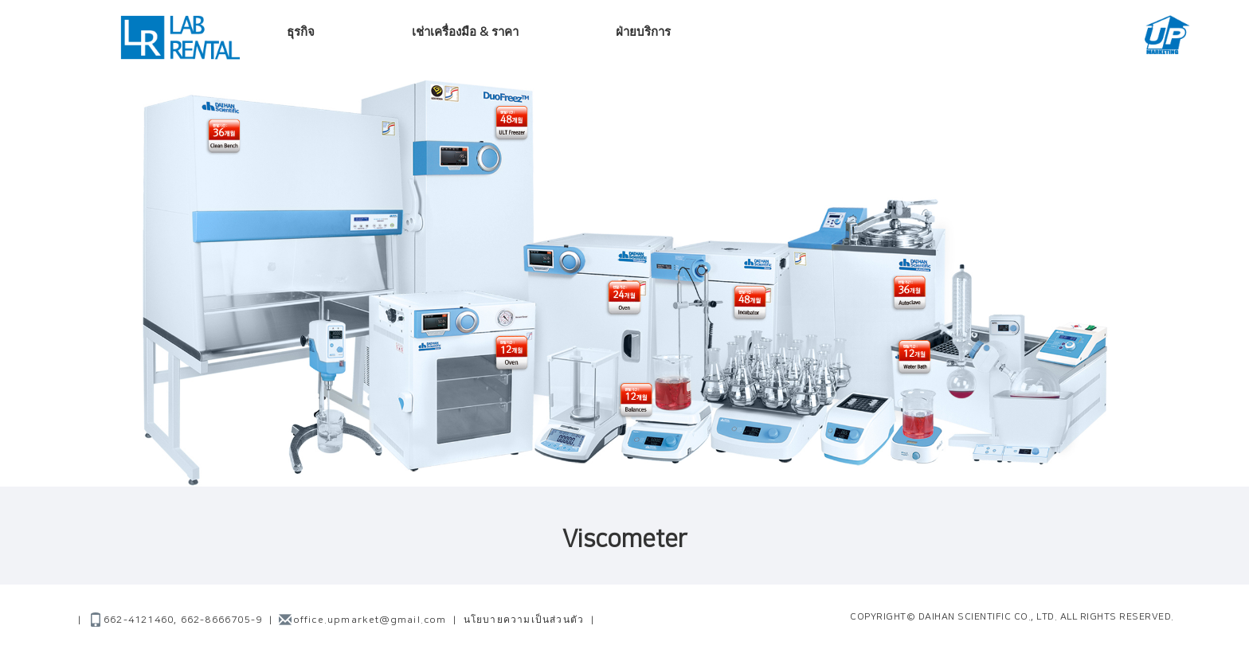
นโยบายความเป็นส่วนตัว (524, 620)
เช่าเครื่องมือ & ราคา (465, 32)
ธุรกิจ (301, 32)
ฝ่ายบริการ (643, 32)
